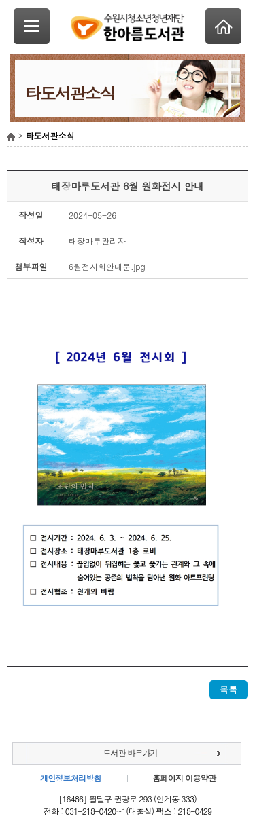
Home (223, 26)
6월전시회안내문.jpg (107, 266)
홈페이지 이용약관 (184, 777)
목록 (228, 689)
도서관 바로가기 (130, 752)
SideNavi (32, 26)
